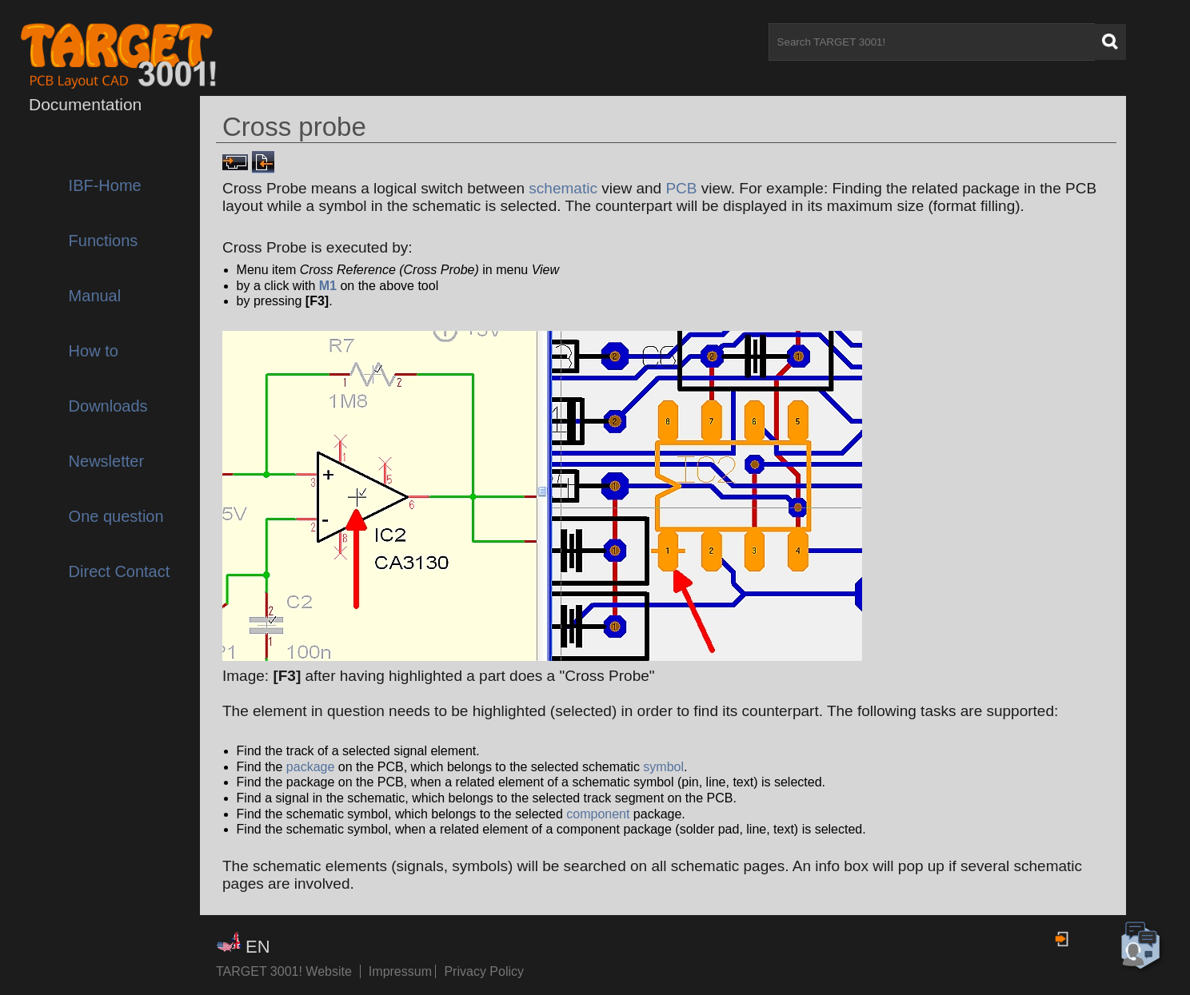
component (597, 814)
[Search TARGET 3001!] (931, 42)
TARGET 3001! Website (284, 971)
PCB (681, 188)
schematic (563, 188)
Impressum (402, 971)
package (310, 767)
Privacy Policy (484, 971)
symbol (663, 767)
